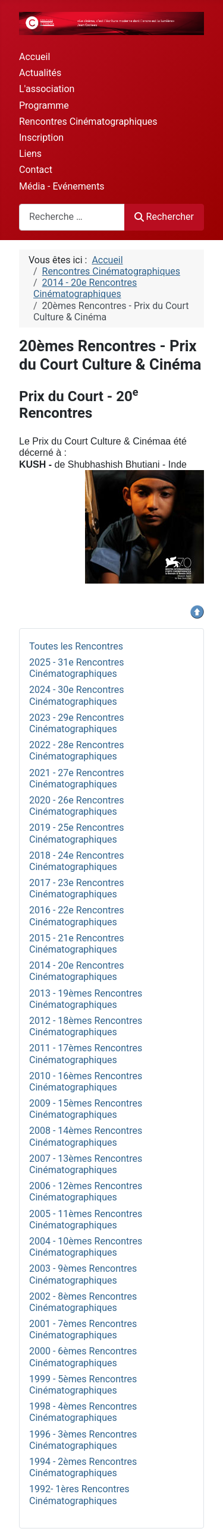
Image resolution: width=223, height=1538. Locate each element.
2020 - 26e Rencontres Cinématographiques (76, 806)
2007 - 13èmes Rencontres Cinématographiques (85, 1164)
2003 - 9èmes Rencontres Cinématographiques (83, 1274)
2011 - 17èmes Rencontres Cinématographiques (85, 1053)
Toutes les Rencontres (76, 646)
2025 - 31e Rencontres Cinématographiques (76, 668)
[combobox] (72, 217)
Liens (30, 153)
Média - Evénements (62, 186)
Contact (35, 169)
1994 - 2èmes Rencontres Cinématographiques (83, 1467)
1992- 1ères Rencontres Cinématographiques (79, 1494)
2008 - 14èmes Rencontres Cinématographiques (85, 1136)
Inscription (41, 137)
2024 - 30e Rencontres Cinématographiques (76, 695)
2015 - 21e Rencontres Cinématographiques (76, 943)
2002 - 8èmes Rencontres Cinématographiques (83, 1302)
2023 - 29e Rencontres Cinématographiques (76, 723)
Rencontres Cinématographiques (88, 121)
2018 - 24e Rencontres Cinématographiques (76, 861)
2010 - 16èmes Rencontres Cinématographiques (85, 1081)
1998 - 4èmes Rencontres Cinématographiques (83, 1412)
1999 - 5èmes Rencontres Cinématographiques (83, 1384)
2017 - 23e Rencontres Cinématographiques (76, 888)
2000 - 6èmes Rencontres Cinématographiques (83, 1356)
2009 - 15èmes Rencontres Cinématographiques (85, 1109)
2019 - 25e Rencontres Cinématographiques (76, 833)
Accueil (34, 56)
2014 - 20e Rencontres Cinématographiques (76, 971)
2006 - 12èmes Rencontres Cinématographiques (85, 1191)
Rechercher (164, 216)
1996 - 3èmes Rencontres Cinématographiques (83, 1440)
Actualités (40, 72)
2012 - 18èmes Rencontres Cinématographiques (85, 1026)
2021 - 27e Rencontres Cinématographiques (76, 778)
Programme (44, 105)
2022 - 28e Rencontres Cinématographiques (76, 750)
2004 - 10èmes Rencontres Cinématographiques (85, 1247)
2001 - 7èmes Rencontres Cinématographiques (83, 1329)
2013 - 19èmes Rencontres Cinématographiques (85, 999)
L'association (46, 88)
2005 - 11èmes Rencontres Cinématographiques (85, 1219)
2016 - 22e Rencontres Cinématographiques (76, 915)
